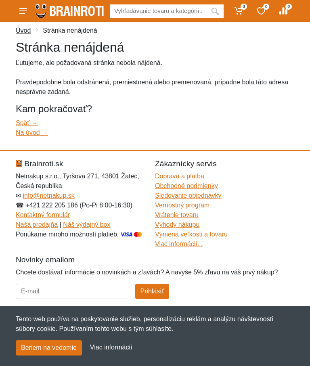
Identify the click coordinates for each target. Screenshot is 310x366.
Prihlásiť (152, 291)
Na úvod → (32, 132)
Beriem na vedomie (49, 347)
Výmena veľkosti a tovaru (191, 234)
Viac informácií (111, 347)
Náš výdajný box (86, 224)
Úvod (23, 30)
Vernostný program (182, 205)
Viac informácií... (179, 244)
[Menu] (23, 11)
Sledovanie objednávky (188, 195)
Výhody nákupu (177, 224)
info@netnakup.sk (48, 195)
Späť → (27, 122)
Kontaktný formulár (43, 214)
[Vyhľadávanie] (158, 11)
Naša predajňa (37, 224)
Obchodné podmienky (186, 185)
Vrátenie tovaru (177, 214)
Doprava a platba (179, 176)
